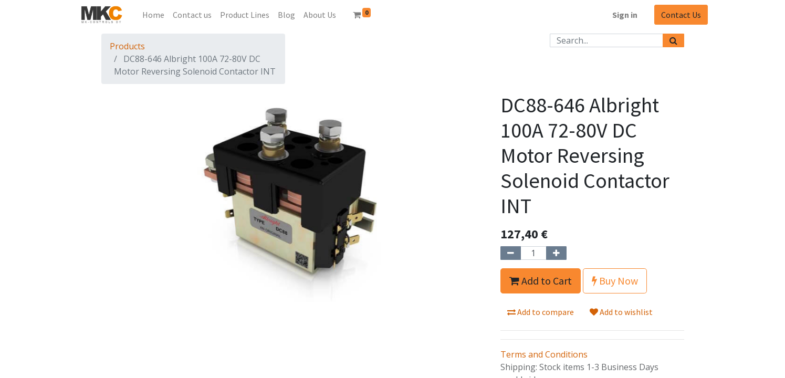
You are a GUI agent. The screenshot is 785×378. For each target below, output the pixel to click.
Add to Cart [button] (540, 280)
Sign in (624, 14)
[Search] (673, 40)
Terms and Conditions (544, 354)
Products (127, 46)
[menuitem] (153, 14)
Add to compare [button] (540, 312)
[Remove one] (510, 253)
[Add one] (556, 253)
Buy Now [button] (615, 280)
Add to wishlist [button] (621, 312)
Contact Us (681, 14)
